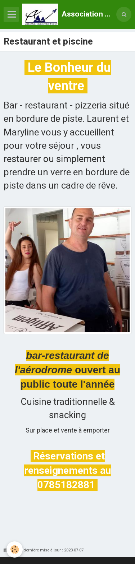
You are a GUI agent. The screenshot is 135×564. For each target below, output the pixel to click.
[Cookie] (14, 549)
